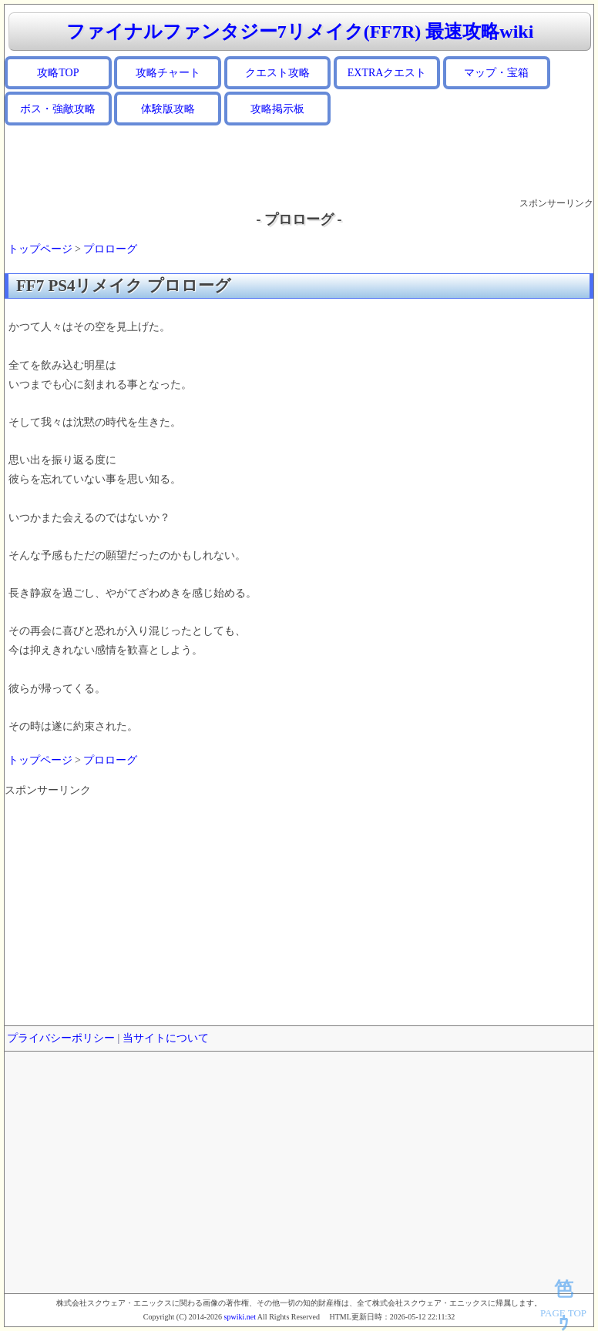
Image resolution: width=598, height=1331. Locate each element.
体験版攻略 (168, 109)
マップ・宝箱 (496, 73)
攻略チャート (168, 73)
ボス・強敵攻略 (58, 109)
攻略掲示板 (277, 109)
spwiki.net (240, 1317)
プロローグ (110, 249)
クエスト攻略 (277, 73)
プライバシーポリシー (61, 1038)
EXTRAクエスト (387, 73)
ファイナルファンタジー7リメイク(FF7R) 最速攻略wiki (300, 32)
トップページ (40, 249)
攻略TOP (58, 73)
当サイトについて (166, 1038)
